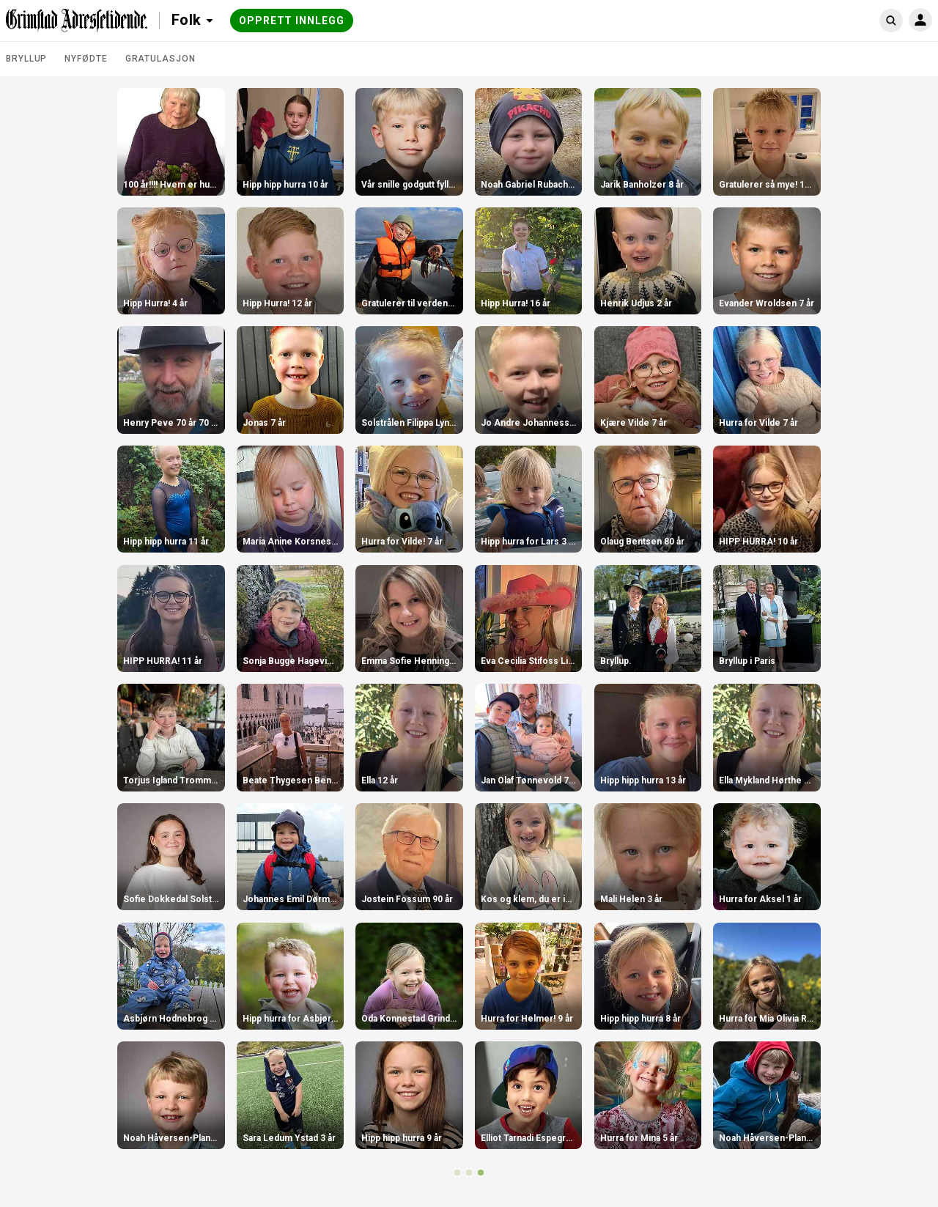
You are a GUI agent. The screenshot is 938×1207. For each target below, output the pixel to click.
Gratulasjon (160, 58)
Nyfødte (85, 58)
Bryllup (26, 58)
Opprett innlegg (291, 20)
